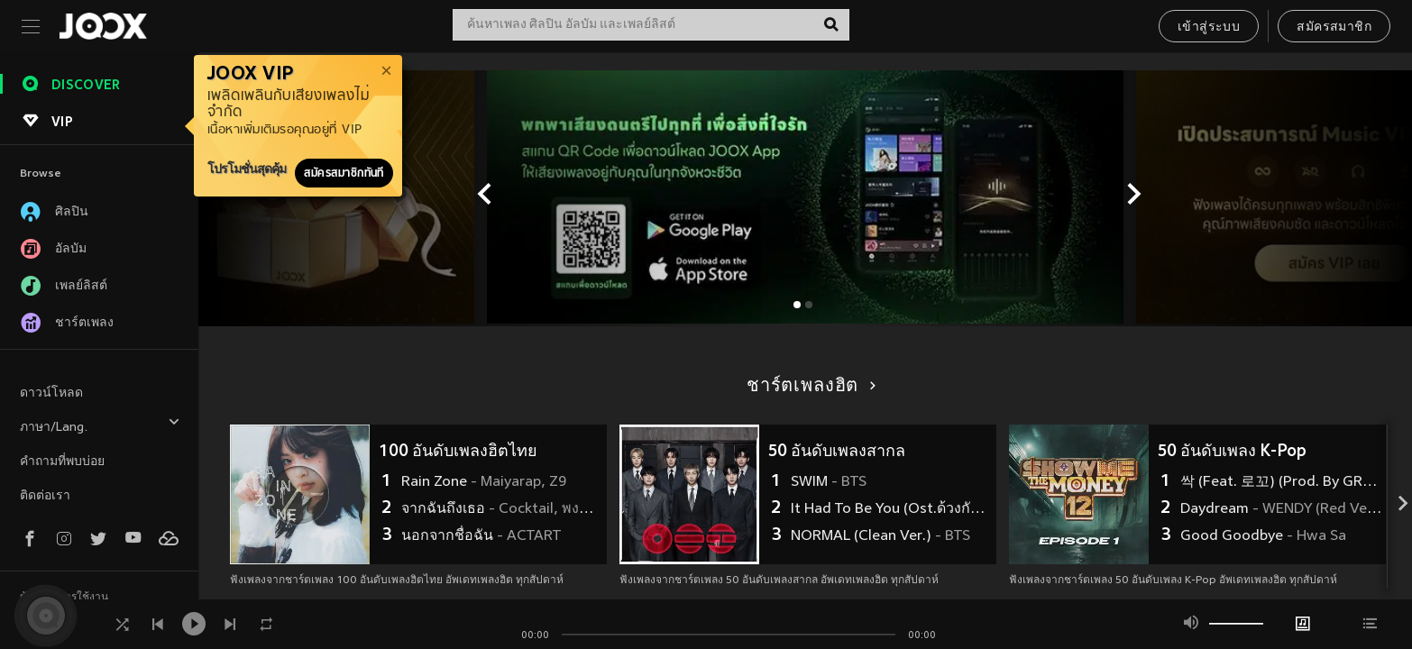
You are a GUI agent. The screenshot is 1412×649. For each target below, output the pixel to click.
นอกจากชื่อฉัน (481, 536)
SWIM (828, 482)
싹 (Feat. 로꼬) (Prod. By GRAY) (1280, 482)
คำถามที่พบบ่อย (62, 462)
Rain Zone (483, 482)
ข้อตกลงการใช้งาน (64, 597)
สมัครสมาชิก (1334, 27)
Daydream (1280, 509)
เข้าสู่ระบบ (1209, 27)
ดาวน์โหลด (51, 393)
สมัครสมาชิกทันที (344, 173)
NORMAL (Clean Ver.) (880, 536)
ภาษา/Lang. (100, 425)
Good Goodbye (1263, 536)
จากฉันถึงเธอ (501, 509)
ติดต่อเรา (45, 496)
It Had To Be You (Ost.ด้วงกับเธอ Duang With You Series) (891, 509)
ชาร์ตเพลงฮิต (808, 387)
